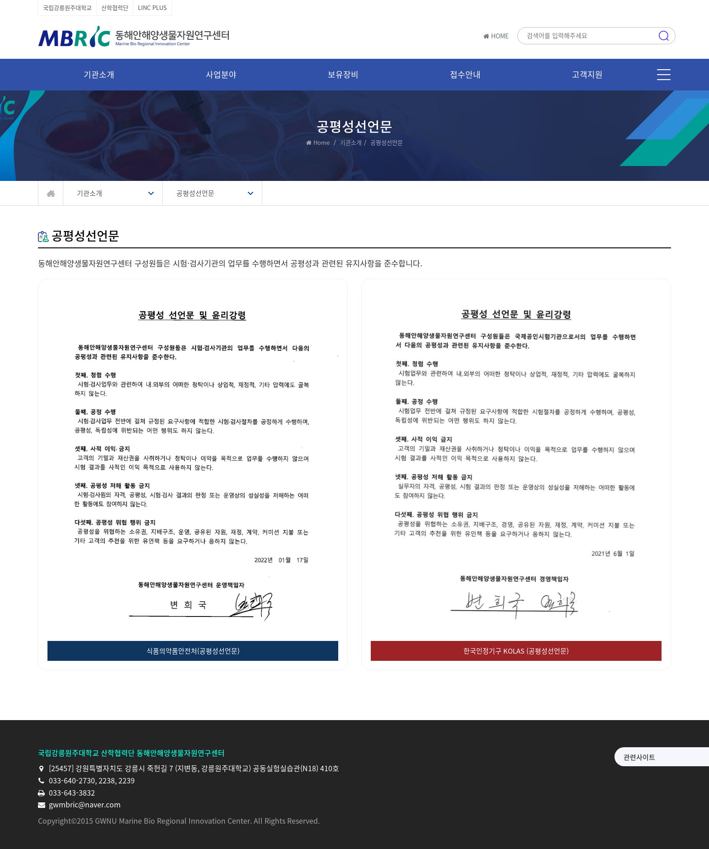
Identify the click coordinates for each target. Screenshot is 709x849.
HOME (496, 35)
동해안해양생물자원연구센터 (135, 36)
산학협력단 (114, 7)
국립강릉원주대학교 (67, 7)
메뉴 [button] (664, 75)
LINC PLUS (152, 7)
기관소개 (351, 142)
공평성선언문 (195, 193)
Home (321, 142)
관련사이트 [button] (569, 757)
